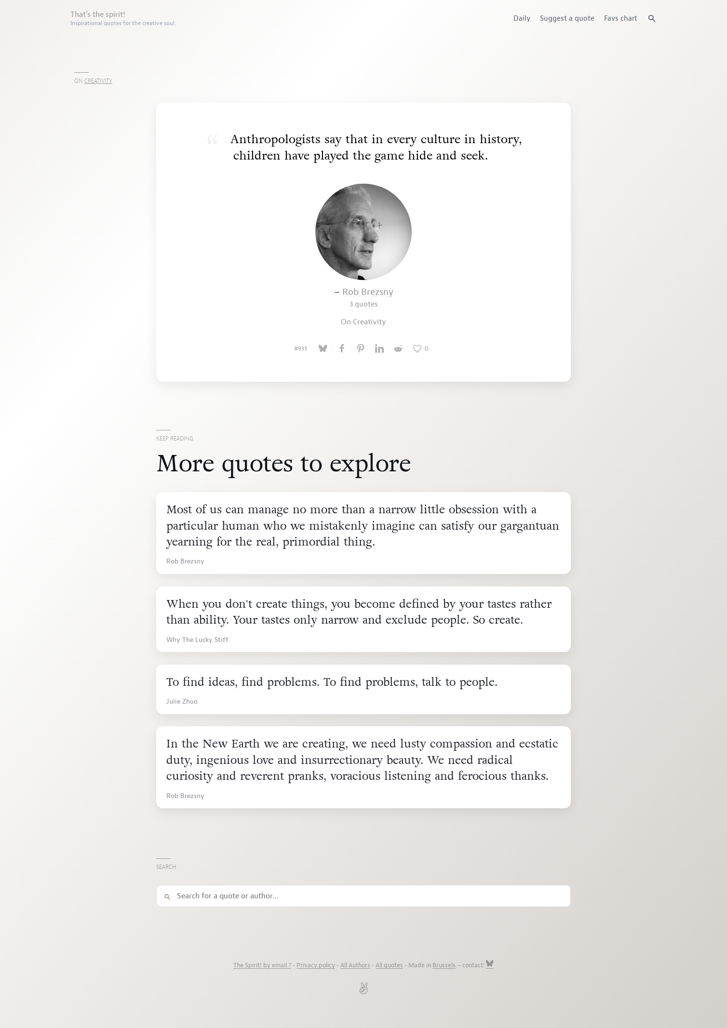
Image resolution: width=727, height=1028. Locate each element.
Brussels (444, 965)
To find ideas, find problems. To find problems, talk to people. (332, 682)
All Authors (355, 965)
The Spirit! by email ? (262, 965)
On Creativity (363, 322)
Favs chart (620, 18)
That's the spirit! (123, 18)
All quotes (389, 965)
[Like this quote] (421, 348)
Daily (521, 18)
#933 (300, 348)
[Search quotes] (652, 18)
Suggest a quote (567, 18)
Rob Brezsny (367, 297)
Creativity (98, 81)
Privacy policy (315, 965)
